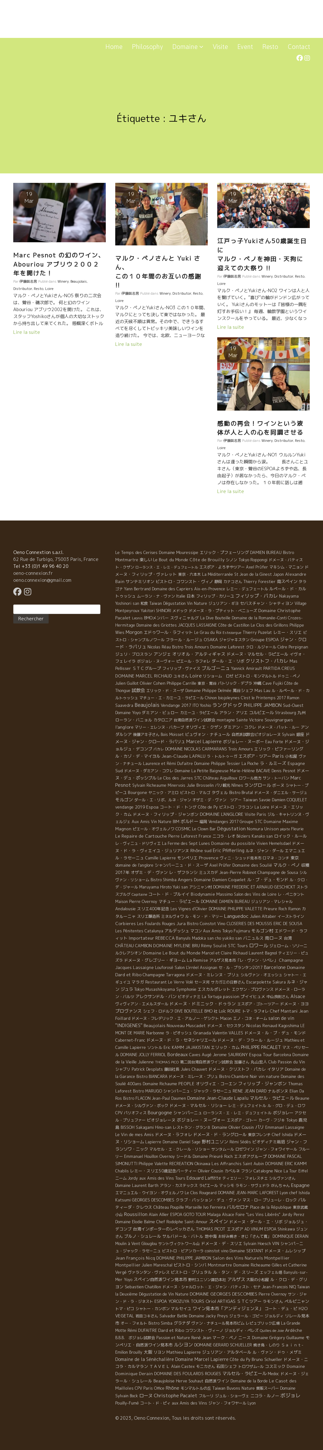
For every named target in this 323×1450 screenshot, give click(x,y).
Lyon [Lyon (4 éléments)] (252, 1403)
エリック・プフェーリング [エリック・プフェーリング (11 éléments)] (224, 552)
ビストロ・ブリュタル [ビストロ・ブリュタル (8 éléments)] (191, 1272)
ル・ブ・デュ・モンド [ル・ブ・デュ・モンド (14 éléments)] (267, 879)
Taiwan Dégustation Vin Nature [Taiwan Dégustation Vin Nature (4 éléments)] (178, 603)
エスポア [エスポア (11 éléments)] (235, 1229)
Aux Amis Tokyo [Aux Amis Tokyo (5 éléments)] (217, 931)
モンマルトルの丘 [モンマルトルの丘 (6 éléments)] (196, 1388)
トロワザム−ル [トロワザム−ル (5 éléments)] (251, 1366)
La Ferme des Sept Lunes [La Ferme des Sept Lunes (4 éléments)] (186, 843)
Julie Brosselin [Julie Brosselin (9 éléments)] (200, 785)
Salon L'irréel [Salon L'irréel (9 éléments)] (187, 967)
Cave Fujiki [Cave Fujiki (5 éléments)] (273, 683)
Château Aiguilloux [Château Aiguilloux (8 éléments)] (220, 778)
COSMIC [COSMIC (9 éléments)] (183, 829)
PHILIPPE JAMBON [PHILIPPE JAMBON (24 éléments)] (263, 705)
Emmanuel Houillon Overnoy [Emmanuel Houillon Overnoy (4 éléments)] (149, 1156)
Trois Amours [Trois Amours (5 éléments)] (240, 749)
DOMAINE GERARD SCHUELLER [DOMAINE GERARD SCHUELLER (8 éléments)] (223, 1345)
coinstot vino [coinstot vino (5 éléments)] (216, 1251)
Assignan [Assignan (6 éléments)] (208, 967)
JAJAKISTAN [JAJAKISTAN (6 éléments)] (197, 1047)
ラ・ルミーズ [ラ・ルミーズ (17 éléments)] (273, 763)
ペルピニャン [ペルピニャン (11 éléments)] (296, 1301)
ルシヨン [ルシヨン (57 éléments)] (183, 1344)
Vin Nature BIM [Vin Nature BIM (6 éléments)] (165, 821)
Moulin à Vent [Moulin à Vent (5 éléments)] (127, 1243)
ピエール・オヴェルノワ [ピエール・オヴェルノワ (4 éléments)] (153, 829)
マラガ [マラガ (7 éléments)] (138, 982)
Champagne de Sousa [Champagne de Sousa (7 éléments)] (278, 872)
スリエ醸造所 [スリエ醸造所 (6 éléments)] (148, 916)
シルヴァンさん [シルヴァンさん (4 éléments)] (282, 1178)
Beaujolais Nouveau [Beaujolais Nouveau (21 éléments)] (164, 1025)
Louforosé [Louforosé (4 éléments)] (164, 967)
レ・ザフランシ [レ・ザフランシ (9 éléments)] (183, 872)
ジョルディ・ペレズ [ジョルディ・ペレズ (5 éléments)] (241, 1330)
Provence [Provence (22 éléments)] (208, 858)
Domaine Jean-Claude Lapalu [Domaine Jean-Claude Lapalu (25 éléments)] (217, 1098)
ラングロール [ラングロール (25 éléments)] (257, 785)
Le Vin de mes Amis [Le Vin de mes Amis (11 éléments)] (134, 1134)
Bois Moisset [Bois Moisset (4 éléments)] (172, 734)
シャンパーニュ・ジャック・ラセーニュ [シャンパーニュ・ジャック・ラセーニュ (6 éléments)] (197, 1091)
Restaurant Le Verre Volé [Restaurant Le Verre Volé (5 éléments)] (169, 982)
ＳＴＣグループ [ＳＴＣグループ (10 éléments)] (146, 668)
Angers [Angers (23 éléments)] (185, 879)
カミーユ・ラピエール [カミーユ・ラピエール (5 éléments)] (199, 712)
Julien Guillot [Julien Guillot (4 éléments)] (127, 683)
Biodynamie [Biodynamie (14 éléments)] (203, 894)
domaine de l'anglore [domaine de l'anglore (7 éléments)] (134, 865)
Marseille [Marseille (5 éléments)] (193, 1207)
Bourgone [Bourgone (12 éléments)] (137, 792)
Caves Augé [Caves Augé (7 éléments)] (200, 1054)
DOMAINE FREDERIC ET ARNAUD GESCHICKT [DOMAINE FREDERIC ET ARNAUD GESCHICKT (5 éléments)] (254, 887)
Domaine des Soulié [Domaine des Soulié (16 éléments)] (252, 865)
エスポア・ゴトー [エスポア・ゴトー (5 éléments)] (242, 1120)
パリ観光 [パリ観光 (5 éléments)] (222, 785)
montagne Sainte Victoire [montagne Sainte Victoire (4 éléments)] (240, 720)
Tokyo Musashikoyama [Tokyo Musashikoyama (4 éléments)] (154, 989)
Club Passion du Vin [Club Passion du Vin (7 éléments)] (286, 1062)
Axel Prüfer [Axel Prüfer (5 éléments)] (220, 865)
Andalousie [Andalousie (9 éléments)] (125, 909)
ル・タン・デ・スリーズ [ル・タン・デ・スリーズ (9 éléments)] (235, 1272)
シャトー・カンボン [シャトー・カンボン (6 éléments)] (152, 1308)
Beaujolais (78, 281)
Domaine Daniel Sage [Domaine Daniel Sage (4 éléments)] (181, 1142)
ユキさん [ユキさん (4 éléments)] (180, 676)
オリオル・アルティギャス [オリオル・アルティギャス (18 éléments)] (198, 654)
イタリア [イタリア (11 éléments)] (275, 1069)
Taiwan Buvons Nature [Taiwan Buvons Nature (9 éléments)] (233, 1388)
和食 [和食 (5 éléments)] (144, 603)
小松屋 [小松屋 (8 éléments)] (291, 756)
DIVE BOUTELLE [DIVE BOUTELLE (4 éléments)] (189, 1011)
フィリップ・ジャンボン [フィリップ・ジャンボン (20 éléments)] (262, 1083)
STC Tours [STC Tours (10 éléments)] (238, 945)
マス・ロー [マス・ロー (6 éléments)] (251, 1200)
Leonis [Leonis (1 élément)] (137, 618)
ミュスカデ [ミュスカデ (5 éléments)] (208, 872)
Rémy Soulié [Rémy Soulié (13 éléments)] (214, 945)
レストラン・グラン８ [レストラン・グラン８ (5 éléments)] (192, 1127)
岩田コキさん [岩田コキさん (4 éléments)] (146, 1316)
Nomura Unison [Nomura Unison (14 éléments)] (263, 829)
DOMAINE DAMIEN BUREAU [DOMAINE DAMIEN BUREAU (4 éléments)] (225, 901)
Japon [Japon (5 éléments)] (278, 574)
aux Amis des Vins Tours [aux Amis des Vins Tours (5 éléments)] (162, 1178)
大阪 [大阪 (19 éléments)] (148, 1352)
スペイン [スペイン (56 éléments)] (218, 1221)
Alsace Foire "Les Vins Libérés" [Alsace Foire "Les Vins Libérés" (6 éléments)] (251, 1214)
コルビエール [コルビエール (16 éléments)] (261, 712)
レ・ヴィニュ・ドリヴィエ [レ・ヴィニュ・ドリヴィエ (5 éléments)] (138, 843)
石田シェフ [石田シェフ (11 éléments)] (226, 1366)
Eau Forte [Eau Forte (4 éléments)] (274, 741)
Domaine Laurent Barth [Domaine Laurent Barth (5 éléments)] (137, 1185)
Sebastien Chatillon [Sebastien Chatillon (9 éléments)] (143, 1287)
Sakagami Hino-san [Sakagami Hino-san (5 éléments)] (153, 1127)
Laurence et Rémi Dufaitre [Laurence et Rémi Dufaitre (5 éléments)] (168, 763)
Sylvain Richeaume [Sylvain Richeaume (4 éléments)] (149, 785)
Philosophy (147, 46)
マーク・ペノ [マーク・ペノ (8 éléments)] (224, 1337)
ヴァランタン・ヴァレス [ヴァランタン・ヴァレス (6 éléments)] (149, 1272)
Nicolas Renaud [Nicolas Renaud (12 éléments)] (261, 1025)
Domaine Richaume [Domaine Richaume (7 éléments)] (160, 1083)
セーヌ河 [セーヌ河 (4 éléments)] (202, 982)
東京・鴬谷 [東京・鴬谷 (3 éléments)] (207, 683)
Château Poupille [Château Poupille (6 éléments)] (168, 1207)
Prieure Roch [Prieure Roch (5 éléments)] (275, 909)
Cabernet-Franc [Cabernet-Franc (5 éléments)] (130, 1040)
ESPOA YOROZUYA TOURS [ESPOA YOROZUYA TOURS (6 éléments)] (179, 1301)
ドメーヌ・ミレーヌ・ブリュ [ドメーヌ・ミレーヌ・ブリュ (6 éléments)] (193, 1076)
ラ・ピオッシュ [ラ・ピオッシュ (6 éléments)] (178, 1033)
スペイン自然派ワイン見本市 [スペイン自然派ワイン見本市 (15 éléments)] (160, 1279)
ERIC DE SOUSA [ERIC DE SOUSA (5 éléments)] (287, 923)
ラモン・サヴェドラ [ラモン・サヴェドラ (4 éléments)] (253, 1185)
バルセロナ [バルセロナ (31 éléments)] (238, 1207)
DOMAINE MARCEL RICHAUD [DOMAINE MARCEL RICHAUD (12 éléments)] (143, 676)
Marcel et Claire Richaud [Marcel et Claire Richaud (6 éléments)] (225, 953)
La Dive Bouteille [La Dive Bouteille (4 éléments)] (215, 618)
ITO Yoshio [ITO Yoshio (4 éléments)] (202, 705)
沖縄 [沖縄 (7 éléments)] (257, 683)
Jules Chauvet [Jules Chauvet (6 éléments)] (194, 1069)
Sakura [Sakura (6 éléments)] (279, 982)
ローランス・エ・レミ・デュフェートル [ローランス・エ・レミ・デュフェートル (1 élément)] (166, 567)
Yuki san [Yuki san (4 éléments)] (180, 887)
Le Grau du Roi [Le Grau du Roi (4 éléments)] (207, 632)
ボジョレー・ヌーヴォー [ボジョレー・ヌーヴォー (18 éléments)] (201, 1120)
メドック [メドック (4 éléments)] (180, 610)
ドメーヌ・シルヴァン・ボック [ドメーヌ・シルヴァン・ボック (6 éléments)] (141, 1105)
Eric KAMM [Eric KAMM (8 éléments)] (174, 1047)
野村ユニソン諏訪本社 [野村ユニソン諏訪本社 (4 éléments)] (207, 1279)
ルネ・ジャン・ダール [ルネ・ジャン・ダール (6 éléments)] (265, 850)
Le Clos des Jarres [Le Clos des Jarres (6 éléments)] (175, 778)
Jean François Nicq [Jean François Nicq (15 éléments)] (135, 1258)
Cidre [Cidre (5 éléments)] (282, 647)
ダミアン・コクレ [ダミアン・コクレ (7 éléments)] (240, 727)
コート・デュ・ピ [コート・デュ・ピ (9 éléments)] (281, 1308)
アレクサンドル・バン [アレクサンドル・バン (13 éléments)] (155, 996)
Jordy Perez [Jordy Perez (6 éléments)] (293, 1214)
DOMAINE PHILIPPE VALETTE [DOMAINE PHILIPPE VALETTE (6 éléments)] (235, 909)
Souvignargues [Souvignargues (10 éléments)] (279, 720)
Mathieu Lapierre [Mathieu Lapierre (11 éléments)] (183, 1352)
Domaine (187, 46)
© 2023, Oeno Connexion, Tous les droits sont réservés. (175, 1418)
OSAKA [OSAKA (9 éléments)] (211, 639)
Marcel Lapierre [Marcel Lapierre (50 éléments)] (204, 741)
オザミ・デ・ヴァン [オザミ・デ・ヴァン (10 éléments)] (149, 872)
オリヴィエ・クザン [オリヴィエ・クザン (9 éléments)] (203, 727)
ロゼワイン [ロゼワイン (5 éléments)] (244, 1149)
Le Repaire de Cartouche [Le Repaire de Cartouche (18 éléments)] (141, 836)
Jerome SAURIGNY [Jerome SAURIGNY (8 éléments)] (230, 1054)
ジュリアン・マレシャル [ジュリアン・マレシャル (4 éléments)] (272, 901)
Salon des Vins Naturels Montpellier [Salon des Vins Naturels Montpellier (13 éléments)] (251, 1258)
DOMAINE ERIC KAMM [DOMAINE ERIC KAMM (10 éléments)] (286, 1163)
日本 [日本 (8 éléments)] (191, 596)
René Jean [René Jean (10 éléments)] (201, 1337)
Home (114, 46)
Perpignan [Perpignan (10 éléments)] (298, 647)
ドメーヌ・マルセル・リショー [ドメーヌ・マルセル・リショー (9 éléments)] (198, 1105)
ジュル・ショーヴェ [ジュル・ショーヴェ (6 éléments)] (232, 1396)
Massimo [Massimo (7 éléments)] (224, 894)
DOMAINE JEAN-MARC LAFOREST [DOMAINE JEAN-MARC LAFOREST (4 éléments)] (248, 1192)
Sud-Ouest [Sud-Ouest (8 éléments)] (293, 705)
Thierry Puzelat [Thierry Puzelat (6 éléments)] (257, 632)
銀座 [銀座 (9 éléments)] (300, 734)
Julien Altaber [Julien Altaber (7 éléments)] (263, 916)
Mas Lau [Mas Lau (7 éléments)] (262, 690)
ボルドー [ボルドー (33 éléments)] (189, 821)
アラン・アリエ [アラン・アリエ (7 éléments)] (233, 712)
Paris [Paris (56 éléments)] (278, 756)
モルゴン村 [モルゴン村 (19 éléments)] (262, 931)
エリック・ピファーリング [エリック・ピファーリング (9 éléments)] (278, 749)
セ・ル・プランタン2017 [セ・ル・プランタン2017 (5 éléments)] (240, 967)
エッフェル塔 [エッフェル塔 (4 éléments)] (271, 1272)
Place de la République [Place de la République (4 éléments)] (270, 1207)
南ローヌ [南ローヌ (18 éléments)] (274, 938)
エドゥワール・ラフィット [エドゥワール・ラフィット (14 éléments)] (168, 632)
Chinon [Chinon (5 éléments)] (211, 698)
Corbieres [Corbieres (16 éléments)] (125, 923)
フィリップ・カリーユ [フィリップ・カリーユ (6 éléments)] (215, 596)
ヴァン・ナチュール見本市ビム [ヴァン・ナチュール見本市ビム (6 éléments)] (217, 1323)
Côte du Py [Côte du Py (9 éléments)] (240, 1359)
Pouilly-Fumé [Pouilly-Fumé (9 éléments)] (127, 1403)
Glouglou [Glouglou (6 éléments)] (149, 1243)
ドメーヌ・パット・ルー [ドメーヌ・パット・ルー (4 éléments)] (278, 727)
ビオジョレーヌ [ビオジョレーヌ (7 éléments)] (161, 1120)
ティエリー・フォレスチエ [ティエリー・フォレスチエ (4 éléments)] (245, 1178)
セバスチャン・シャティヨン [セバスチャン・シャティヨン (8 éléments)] (266, 603)
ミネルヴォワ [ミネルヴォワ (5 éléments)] (172, 916)
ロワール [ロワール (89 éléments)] (258, 945)
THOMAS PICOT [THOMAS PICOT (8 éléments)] (210, 1229)
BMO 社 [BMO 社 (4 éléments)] (211, 1011)
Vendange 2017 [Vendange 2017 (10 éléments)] (176, 705)
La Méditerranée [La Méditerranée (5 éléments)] (217, 574)
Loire (49, 288)
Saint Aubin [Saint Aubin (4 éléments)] (253, 1163)
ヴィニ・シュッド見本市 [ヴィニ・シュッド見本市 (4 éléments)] (240, 858)
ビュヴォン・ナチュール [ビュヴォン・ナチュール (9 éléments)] (207, 734)
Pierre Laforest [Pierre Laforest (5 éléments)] (182, 836)
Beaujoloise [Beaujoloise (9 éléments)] (164, 1381)
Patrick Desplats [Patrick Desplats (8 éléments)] (147, 1069)
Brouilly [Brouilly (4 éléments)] (135, 1352)
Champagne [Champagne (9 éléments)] (154, 975)
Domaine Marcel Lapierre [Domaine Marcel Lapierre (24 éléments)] (202, 1359)
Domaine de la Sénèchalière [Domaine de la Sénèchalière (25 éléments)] (144, 1359)
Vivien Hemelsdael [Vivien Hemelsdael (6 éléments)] (273, 843)
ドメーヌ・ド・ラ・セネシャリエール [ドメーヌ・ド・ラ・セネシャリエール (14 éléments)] (181, 1040)
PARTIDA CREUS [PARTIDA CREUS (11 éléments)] (279, 668)
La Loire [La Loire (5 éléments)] (261, 807)
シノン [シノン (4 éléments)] (231, 560)
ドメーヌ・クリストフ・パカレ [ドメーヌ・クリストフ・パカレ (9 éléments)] (237, 1069)
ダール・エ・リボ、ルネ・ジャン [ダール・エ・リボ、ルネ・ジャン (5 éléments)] (162, 800)
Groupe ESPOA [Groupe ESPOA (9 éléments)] (265, 639)
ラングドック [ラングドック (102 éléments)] (227, 704)
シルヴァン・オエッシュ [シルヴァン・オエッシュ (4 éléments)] (261, 975)
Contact (299, 46)
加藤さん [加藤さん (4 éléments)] (241, 1062)
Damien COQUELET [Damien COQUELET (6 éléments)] (289, 800)
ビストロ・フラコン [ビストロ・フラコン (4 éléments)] (236, 807)
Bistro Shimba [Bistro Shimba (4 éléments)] (163, 879)
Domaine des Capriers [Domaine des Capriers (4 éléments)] (172, 589)
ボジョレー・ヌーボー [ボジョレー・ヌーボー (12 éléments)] (243, 741)
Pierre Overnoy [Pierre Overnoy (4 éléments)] (273, 1294)
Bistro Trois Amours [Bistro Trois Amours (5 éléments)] (190, 647)
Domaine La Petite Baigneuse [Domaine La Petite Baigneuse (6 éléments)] (202, 770)
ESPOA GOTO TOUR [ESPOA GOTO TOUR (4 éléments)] (188, 1214)
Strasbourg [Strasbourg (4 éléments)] (285, 712)
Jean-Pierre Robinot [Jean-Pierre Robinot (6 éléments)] (237, 872)
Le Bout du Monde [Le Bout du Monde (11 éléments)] (170, 560)
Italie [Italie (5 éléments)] (180, 596)
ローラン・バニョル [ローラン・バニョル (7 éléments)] (133, 720)
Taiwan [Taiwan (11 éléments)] (250, 800)
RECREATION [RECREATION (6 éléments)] (181, 1163)
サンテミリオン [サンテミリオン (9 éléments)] (140, 581)
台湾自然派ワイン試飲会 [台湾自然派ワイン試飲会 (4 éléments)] (194, 720)
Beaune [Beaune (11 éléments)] (302, 1098)
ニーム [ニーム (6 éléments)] (121, 1178)
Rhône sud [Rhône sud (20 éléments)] (201, 850)
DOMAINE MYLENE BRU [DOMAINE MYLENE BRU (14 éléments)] (176, 945)
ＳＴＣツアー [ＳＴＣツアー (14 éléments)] (249, 1301)
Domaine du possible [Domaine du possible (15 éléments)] (233, 843)
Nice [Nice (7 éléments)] (278, 1171)
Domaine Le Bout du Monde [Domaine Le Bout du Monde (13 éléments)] (171, 953)
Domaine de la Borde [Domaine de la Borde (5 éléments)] (249, 1381)
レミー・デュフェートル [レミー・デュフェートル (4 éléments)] (247, 589)
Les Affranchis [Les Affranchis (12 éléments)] (227, 1163)
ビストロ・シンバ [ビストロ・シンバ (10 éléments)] (190, 1265)
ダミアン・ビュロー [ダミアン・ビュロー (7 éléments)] (160, 712)
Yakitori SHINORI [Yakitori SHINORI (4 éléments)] (156, 610)
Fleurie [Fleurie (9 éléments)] (297, 829)
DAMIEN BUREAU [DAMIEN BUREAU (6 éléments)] (266, 552)
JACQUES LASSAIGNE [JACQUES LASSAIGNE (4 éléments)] (197, 625)
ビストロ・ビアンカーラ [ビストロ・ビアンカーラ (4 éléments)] (183, 1251)
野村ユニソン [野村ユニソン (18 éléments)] (215, 1142)
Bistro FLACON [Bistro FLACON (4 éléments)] (137, 1098)
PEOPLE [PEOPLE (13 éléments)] (186, 1083)
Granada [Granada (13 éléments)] (202, 1033)
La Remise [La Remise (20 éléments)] (197, 960)
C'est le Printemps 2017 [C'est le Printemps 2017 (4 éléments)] (263, 698)
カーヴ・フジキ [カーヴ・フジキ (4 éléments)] (271, 1120)
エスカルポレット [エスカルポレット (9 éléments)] (214, 989)
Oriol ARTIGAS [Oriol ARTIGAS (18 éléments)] (221, 1301)
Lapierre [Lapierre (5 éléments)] (153, 1142)
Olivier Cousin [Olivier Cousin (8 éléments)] (210, 1171)
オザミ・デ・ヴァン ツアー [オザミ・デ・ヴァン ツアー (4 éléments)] (217, 800)
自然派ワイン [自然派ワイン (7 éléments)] (217, 1381)
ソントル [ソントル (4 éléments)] (154, 1047)
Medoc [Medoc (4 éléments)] (273, 1373)
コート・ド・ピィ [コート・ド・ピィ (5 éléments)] (155, 1403)
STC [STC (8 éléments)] (198, 778)
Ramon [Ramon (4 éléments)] (294, 909)
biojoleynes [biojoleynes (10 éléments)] (229, 698)
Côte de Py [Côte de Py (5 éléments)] (208, 807)
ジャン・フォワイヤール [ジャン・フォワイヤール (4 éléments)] (276, 1149)
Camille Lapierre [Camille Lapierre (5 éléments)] (160, 858)
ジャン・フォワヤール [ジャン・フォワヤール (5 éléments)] (227, 1403)
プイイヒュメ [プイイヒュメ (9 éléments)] (253, 996)
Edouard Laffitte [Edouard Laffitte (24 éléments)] (204, 1178)
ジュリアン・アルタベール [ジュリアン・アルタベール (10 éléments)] (226, 1352)
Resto (270, 46)
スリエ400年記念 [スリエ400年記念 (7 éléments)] (153, 909)
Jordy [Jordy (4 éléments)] (133, 1178)
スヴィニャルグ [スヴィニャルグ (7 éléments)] (184, 618)
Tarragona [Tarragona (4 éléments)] (175, 975)
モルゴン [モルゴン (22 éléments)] (124, 800)
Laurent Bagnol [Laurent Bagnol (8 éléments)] (263, 953)
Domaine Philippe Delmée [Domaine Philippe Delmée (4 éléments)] (208, 690)
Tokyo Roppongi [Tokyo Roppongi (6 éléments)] (252, 560)
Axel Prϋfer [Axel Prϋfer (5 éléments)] (257, 567)
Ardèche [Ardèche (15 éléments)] (293, 1330)
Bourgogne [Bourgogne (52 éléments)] (160, 1112)
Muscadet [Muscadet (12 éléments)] (196, 1025)
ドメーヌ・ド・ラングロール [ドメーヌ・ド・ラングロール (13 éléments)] (220, 1134)
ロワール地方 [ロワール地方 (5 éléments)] (250, 778)
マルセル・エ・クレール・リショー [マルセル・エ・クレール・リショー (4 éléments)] (179, 1149)
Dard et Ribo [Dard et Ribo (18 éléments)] (171, 1330)
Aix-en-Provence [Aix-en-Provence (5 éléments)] (209, 589)
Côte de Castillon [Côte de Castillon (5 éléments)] (233, 625)
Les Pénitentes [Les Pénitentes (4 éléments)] (129, 931)
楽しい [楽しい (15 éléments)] (146, 560)
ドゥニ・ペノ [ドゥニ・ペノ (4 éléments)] (289, 676)
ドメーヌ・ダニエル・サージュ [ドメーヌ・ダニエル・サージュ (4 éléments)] (280, 792)
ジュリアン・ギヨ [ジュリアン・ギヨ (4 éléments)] (223, 603)
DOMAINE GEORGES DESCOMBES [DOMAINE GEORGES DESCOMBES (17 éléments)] (223, 1294)
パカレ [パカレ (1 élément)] (158, 749)
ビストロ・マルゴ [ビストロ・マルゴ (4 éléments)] (195, 792)
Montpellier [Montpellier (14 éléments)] (128, 1265)
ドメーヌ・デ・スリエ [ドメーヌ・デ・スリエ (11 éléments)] (221, 1243)
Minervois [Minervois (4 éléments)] (176, 785)
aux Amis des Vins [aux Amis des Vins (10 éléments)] (189, 1403)
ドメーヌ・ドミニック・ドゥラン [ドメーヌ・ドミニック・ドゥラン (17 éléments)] (203, 1004)
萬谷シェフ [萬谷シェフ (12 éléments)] (243, 690)
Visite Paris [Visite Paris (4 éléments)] (255, 814)
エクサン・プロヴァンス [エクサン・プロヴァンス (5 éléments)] (252, 989)
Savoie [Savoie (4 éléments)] (265, 800)
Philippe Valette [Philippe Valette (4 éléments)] (153, 1163)
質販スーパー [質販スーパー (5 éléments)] (267, 1388)
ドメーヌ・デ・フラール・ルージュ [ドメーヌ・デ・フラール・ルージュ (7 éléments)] (250, 1040)
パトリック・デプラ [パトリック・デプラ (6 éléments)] (235, 683)
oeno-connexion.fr (33, 573)
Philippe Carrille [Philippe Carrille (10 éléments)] (181, 683)
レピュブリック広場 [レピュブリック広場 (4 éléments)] (263, 1323)
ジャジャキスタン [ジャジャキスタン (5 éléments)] (234, 639)
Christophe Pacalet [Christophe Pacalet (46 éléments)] (175, 1395)
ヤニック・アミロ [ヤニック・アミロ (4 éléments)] (163, 792)
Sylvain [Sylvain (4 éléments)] (288, 734)
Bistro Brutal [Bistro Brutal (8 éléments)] (241, 792)
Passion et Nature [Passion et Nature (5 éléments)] (173, 1337)
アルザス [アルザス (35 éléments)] (236, 1279)
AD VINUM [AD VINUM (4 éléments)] (253, 1229)
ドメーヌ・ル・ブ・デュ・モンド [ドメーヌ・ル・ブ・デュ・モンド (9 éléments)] (275, 1033)
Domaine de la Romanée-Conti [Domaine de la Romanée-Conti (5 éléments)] (259, 618)
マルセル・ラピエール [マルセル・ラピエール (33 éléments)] (244, 1373)
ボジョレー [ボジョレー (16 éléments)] (283, 1113)
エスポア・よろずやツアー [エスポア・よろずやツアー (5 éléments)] (222, 567)
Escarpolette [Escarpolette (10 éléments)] (258, 982)
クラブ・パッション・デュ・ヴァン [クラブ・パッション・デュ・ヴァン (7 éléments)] (208, 1200)
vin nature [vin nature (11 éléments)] (269, 1076)
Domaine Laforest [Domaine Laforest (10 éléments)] (227, 647)
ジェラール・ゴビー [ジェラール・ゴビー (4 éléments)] (246, 1316)
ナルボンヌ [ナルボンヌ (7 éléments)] (278, 1091)
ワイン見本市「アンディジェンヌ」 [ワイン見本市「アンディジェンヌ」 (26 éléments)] (228, 1308)
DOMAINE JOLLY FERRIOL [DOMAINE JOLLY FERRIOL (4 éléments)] (143, 1054)
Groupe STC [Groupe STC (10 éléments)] (251, 821)
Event (245, 46)
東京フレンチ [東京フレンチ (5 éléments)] (259, 1134)
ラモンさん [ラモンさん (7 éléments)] (273, 1301)
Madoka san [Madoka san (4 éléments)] (203, 938)
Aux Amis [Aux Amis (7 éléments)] (141, 821)
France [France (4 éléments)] (205, 836)
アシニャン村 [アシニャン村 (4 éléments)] (200, 887)
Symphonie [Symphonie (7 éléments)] (186, 989)
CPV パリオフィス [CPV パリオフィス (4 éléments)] (131, 1113)
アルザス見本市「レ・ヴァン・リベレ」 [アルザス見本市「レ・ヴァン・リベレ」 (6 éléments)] (243, 960)
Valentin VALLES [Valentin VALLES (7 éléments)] (227, 1033)
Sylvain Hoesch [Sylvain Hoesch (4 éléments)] (257, 1243)
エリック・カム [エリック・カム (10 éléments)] (225, 1047)
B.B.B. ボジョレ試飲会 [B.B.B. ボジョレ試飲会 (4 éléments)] (135, 1337)
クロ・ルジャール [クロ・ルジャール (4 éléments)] (261, 647)
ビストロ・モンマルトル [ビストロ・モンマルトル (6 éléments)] (255, 676)
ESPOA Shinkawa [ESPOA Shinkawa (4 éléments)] (279, 1229)
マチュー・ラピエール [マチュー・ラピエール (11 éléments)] (179, 901)
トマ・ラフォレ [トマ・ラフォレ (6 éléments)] (255, 1011)
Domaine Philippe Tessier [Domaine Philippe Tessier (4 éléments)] (217, 763)
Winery (63, 281)
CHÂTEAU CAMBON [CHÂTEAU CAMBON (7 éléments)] (133, 945)
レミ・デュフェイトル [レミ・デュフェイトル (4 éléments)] (247, 1105)
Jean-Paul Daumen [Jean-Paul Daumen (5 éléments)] (169, 1098)
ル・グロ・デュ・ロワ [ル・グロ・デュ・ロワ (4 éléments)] (286, 1105)
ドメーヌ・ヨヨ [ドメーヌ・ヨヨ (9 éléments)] (294, 1004)
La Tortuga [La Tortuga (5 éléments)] (212, 996)
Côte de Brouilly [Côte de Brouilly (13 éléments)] (206, 560)
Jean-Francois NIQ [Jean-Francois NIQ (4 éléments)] (279, 1287)
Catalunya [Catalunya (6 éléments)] (154, 931)
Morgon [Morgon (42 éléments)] (134, 632)
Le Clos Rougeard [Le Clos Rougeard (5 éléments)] (201, 1192)
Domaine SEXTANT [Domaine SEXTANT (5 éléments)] (246, 1251)
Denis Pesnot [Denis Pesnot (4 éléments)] (284, 770)
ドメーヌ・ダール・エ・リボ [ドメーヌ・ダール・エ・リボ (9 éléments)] (256, 1221)
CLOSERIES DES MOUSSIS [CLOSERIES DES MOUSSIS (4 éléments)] (249, 923)
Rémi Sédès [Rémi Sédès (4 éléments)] (240, 1142)
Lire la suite (26, 332)
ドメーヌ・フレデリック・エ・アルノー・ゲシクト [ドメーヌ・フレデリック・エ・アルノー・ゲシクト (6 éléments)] (175, 1018)
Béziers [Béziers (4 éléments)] (243, 836)
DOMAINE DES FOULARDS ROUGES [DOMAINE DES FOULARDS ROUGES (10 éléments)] (187, 1373)
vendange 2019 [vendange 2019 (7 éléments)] (130, 807)
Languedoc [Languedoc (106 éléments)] (236, 915)
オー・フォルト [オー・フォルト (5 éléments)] (134, 1323)
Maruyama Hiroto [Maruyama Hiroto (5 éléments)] (155, 887)
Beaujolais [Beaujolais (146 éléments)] (147, 704)
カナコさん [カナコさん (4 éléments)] (232, 581)
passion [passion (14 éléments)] (231, 996)
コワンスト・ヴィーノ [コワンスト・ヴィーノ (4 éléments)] (204, 1330)
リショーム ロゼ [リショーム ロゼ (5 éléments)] (218, 676)
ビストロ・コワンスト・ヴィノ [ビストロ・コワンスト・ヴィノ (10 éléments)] (184, 581)
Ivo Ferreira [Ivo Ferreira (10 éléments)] (214, 1207)
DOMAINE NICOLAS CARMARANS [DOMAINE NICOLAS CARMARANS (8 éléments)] (196, 749)
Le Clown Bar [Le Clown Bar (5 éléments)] (204, 829)
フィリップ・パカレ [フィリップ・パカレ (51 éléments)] (256, 596)
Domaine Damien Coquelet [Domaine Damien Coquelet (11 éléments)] (220, 879)
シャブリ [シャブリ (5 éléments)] (122, 1069)
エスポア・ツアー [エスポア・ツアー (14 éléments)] (254, 756)
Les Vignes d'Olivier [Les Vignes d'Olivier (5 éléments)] (188, 909)
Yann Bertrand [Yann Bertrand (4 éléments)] (137, 589)
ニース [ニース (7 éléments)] (244, 1337)
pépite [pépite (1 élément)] (285, 829)
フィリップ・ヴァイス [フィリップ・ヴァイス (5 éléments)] (181, 668)
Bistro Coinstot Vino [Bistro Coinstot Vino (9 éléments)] (206, 923)
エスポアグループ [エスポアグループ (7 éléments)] (250, 1156)
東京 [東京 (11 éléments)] (294, 858)
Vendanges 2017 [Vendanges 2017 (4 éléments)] (223, 821)
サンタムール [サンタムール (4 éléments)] (222, 1149)
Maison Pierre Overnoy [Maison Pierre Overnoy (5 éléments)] (136, 901)
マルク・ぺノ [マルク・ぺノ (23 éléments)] (286, 865)
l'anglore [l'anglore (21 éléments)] (124, 727)
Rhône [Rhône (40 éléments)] (172, 1388)
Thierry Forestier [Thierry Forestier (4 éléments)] (259, 581)
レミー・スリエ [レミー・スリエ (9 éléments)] (287, 632)
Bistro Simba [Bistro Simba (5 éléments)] (160, 1323)
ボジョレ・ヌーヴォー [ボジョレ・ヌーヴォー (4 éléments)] (156, 661)
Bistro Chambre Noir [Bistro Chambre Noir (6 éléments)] (238, 1076)
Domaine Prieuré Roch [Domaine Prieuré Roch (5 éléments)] (213, 1156)
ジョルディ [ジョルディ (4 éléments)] (274, 1316)
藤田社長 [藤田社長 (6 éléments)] (171, 1069)
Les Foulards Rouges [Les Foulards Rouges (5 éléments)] (156, 923)
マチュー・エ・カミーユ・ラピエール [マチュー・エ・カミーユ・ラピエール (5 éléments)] (171, 698)
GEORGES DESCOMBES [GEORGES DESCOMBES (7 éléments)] (153, 1200)
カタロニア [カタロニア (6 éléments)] (162, 720)
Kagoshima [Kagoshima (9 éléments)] (288, 1025)
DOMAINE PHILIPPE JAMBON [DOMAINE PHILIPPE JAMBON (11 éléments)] (183, 1258)
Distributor (22, 288)
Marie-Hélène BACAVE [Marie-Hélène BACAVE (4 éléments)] (250, 770)
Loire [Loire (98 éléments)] (196, 675)
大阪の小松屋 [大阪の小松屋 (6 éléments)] (257, 1279)
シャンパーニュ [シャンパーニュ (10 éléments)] (187, 1113)
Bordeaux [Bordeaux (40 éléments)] (177, 1054)
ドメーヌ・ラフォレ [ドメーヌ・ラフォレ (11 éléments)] (173, 1134)
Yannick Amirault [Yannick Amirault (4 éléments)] (246, 668)
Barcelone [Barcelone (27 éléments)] (275, 967)
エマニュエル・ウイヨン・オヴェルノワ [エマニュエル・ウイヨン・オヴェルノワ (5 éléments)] (149, 1192)
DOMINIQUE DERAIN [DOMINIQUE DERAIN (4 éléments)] (290, 1236)
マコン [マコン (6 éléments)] (196, 931)
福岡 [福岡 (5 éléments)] (203, 821)
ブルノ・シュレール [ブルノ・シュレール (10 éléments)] (142, 1236)
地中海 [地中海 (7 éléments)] (211, 1236)
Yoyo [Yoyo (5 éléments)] (128, 1279)
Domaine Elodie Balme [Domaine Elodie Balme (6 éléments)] (135, 1221)
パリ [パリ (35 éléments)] (259, 1127)
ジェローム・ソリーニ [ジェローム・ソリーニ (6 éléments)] (288, 945)
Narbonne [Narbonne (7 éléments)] (155, 1033)
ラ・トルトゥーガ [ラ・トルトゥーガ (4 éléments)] (222, 756)
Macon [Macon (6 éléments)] (226, 1018)
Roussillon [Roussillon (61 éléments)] (135, 1214)
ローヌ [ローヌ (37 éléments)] (146, 1395)
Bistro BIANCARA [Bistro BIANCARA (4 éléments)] (151, 1076)
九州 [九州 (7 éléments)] (301, 712)
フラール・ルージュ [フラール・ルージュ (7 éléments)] (184, 639)
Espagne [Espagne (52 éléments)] (300, 1185)
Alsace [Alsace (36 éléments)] (297, 996)
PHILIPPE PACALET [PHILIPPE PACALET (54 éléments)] (261, 1047)
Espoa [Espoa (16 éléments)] (152, 807)
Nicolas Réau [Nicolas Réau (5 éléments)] (159, 647)
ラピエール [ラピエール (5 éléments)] (208, 1185)
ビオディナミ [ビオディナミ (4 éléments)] (189, 996)
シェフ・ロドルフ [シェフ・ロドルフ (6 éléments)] (158, 1011)
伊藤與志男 (28, 281)
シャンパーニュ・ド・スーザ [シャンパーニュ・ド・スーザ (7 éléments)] (181, 865)
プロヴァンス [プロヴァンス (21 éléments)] (128, 1011)
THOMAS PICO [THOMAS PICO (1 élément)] (167, 1062)
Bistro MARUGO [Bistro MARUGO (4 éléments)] (147, 1091)
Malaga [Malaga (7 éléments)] (214, 1214)
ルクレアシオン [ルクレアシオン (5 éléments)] (128, 953)
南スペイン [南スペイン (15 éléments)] (287, 581)
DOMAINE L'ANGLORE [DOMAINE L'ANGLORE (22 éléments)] (221, 814)
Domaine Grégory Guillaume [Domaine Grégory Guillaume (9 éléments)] (278, 1337)
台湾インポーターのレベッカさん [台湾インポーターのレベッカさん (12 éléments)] (163, 1229)
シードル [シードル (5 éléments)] (183, 1156)
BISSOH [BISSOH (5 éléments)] (128, 1127)
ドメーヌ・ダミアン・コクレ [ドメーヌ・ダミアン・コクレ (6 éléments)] (148, 770)
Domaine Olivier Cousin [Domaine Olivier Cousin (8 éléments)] (233, 1127)
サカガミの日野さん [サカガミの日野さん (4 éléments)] (228, 982)
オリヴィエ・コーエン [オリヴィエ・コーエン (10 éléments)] (216, 1083)
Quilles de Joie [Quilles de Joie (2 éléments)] (272, 1330)
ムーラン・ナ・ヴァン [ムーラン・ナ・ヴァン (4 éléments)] (156, 596)
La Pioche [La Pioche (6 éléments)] (250, 763)
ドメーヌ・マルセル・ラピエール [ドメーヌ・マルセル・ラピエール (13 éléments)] (257, 654)
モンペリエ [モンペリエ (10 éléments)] (187, 858)
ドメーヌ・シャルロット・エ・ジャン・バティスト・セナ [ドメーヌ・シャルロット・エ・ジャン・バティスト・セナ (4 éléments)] (211, 1287)
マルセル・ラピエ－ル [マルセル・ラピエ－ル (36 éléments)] (272, 1098)
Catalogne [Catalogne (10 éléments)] (263, 1171)
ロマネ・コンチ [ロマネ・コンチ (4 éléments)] (276, 858)
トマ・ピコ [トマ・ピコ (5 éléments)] (124, 1308)
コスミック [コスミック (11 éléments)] (275, 1366)
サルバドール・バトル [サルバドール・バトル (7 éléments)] (182, 1236)
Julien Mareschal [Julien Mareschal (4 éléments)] (157, 1265)
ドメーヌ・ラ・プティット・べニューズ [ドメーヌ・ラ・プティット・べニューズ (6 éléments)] (223, 610)
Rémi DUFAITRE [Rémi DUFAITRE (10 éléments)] (142, 1330)
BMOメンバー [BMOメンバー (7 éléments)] (156, 618)
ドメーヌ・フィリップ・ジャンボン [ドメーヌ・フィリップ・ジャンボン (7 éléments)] (166, 814)
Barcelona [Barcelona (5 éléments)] (282, 1054)
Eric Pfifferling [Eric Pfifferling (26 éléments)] (228, 850)
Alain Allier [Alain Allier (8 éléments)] (159, 1214)
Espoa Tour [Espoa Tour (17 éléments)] (260, 1054)
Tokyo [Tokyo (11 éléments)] (291, 1120)
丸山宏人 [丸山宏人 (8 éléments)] (259, 1062)
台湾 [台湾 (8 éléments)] (288, 938)
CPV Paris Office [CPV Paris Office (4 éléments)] (149, 1388)
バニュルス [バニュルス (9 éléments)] (253, 938)
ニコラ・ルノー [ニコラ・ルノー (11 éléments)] (264, 1396)
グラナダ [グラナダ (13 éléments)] (182, 1323)
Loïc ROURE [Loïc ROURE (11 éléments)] (230, 1011)
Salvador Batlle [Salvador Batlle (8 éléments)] (173, 1316)
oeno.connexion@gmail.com (42, 580)
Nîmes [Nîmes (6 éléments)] (237, 785)
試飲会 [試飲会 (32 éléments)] (138, 690)
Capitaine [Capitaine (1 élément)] (139, 894)
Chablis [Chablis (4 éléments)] (122, 1171)
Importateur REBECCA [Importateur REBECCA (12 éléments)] (152, 938)
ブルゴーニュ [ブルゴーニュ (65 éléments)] (215, 668)
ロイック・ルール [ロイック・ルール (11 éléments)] (290, 836)
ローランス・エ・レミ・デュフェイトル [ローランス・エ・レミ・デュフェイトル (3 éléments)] (237, 1113)
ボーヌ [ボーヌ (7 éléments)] (278, 785)
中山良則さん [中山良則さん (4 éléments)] (277, 996)
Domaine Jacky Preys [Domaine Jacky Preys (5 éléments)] (208, 1316)
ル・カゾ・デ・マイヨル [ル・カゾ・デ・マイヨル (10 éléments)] (137, 756)
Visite (220, 46)
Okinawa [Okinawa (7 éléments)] (202, 1163)
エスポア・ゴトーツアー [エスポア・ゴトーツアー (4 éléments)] (258, 1004)
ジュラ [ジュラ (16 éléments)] (127, 989)
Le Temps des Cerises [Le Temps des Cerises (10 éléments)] (136, 552)
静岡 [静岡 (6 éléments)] (218, 581)
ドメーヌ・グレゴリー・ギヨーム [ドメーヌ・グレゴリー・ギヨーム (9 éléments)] (155, 960)
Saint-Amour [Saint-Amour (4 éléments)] (196, 1221)
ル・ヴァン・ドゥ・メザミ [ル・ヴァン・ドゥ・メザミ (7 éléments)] (277, 1352)
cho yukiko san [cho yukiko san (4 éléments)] (228, 938)
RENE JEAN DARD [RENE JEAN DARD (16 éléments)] (249, 1091)
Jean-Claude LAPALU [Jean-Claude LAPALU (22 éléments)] (184, 756)
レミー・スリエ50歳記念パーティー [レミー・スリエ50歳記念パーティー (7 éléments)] (163, 1171)
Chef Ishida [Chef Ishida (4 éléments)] (282, 1134)
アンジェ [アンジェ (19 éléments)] (162, 654)
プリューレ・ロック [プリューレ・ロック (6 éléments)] (280, 1200)
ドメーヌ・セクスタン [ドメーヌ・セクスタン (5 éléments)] (226, 1025)
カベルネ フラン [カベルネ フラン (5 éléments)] (238, 1171)
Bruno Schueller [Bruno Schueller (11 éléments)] (267, 1359)
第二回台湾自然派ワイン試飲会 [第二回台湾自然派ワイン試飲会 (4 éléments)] (206, 1062)
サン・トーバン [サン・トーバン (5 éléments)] (276, 778)
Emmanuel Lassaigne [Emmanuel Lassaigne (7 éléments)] (284, 1127)
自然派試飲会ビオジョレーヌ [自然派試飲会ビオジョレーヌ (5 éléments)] (256, 734)
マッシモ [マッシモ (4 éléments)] (226, 1185)
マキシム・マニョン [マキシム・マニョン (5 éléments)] (286, 567)
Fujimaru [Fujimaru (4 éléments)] (242, 931)
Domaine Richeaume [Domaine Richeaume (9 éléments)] (252, 1265)
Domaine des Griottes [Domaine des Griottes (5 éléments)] (156, 625)
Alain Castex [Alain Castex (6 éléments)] (183, 1366)
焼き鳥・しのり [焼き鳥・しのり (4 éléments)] (266, 1345)
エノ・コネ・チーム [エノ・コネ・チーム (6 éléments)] (250, 1018)
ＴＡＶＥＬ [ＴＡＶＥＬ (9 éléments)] (159, 1366)
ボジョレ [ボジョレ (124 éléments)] (290, 1395)
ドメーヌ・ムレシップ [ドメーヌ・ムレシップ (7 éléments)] (285, 1251)
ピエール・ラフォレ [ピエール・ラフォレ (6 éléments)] (193, 661)
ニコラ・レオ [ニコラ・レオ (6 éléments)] (223, 836)
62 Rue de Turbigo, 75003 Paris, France (56, 559)
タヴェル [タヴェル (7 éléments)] (220, 792)
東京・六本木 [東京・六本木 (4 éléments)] (189, 574)
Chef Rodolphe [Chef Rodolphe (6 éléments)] (169, 1221)
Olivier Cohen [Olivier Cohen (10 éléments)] (152, 683)
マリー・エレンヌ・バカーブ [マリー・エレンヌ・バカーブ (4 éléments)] (159, 727)
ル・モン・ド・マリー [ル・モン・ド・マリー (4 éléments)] (204, 916)
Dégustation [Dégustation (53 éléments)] (231, 828)
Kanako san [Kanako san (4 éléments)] (262, 836)
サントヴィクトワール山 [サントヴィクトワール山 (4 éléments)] (179, 1243)
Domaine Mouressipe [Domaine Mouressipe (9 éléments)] (178, 552)
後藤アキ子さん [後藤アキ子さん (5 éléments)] (146, 734)
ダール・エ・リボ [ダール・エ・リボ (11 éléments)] (228, 661)
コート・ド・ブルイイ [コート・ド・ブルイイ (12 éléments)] (168, 894)
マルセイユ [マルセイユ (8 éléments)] (181, 1308)
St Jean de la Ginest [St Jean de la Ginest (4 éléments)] (253, 574)
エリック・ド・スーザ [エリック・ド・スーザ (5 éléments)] (165, 690)
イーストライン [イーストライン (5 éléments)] (291, 916)
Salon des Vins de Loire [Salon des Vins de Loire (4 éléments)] (255, 894)
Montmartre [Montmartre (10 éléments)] (220, 1265)
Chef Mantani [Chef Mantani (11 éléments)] (284, 1011)
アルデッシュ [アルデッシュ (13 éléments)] (176, 931)
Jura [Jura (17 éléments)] (181, 923)
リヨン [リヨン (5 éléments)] (159, 1352)
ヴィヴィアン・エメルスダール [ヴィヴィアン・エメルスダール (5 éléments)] (141, 1004)
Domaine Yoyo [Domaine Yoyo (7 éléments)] (128, 712)
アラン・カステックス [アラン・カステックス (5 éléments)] (179, 1185)
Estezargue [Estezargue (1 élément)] (232, 632)
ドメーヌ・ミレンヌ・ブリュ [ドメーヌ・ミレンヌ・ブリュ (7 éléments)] (212, 975)
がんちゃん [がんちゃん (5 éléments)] (280, 1185)
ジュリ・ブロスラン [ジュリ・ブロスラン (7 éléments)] (133, 654)
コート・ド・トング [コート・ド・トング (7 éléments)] (178, 807)
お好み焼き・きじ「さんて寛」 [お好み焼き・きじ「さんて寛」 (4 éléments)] (244, 1236)
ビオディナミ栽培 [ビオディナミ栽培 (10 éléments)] (268, 1142)
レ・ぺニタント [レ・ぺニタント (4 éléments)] (291, 894)
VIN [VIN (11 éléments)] (275, 1243)
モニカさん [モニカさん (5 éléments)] (205, 1366)
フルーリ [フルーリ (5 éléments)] (206, 1396)
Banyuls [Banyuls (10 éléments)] (183, 938)
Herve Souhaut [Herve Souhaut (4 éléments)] (189, 1381)
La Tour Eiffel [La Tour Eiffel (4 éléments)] (296, 1171)
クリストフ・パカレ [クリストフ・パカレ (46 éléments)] (267, 661)
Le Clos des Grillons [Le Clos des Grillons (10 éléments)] (269, 625)
